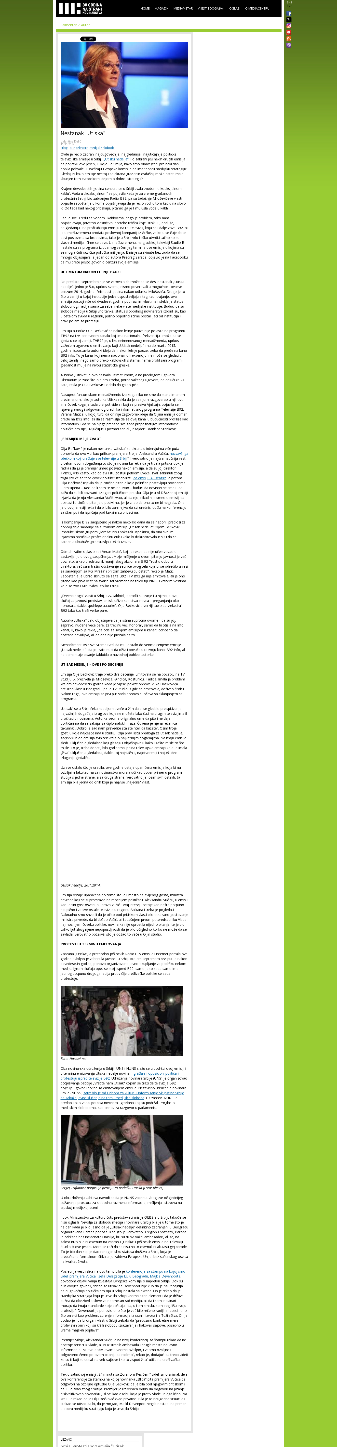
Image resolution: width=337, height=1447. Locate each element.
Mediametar (183, 8)
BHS (289, 2)
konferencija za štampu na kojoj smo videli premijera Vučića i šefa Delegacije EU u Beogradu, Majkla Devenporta (123, 1273)
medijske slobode (102, 148)
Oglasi (234, 8)
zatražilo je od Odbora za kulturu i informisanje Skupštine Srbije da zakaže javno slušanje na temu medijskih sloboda (122, 1095)
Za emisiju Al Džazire (149, 478)
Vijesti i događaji (211, 8)
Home (145, 8)
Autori (86, 25)
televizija (82, 148)
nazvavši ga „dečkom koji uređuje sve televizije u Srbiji (124, 456)
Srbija (64, 148)
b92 (72, 148)
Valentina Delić (71, 141)
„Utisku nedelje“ (116, 159)
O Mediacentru (257, 8)
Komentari (69, 25)
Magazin (162, 8)
